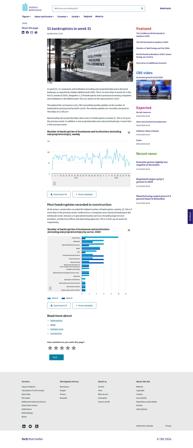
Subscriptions (141, 409)
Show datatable (84, 194)
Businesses (64, 387)
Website (139, 387)
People (63, 391)
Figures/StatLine (28, 387)
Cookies (139, 394)
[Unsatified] (56, 347)
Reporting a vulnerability (146, 402)
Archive (139, 405)
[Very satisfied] (74, 347)
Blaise (24, 417)
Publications (27, 409)
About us (99, 17)
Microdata (26, 398)
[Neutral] (62, 347)
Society (75, 17)
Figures (25, 17)
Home (24, 23)
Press (100, 391)
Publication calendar (144, 426)
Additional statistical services (34, 402)
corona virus (56, 334)
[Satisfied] (68, 347)
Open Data (26, 394)
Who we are (103, 394)
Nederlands (165, 9)
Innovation (102, 398)
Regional (88, 17)
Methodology (27, 413)
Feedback (190, 216)
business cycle (56, 329)
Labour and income (43, 17)
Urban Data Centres (30, 405)
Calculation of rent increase (33, 391)
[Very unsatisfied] (50, 347)
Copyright (140, 391)
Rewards (63, 398)
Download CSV (59, 194)
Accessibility (141, 398)
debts (52, 325)
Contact (101, 387)
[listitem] (23, 32)
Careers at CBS (104, 402)
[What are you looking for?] (98, 8)
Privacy (63, 394)
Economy (61, 17)
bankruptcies (56, 321)
